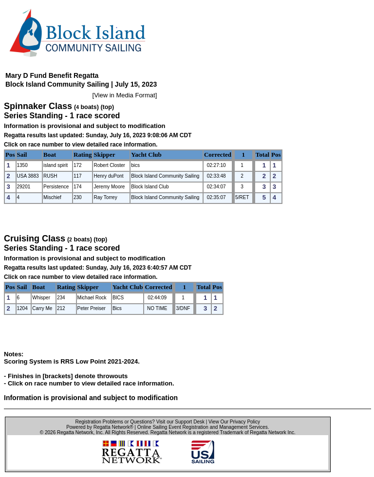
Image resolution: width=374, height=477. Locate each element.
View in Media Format (124, 95)
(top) (107, 107)
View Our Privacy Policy (234, 421)
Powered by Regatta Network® (99, 427)
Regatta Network (75, 432)
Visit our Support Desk (180, 421)
